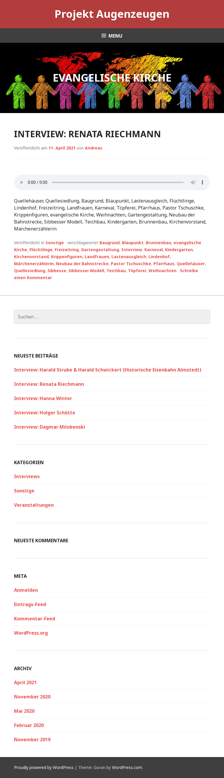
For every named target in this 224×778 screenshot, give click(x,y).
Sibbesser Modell (86, 270)
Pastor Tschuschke (131, 263)
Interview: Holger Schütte (44, 412)
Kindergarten (179, 249)
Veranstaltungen (34, 505)
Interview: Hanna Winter (43, 398)
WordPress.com (127, 767)
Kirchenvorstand (31, 256)
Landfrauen (97, 256)
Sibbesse (57, 270)
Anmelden (26, 590)
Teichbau (116, 270)
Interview (131, 249)
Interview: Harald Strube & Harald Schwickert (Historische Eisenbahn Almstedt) (107, 370)
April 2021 (25, 682)
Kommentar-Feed (34, 618)
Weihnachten (162, 270)
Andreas (93, 148)
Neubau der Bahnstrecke (82, 263)
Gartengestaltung (100, 249)
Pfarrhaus (163, 263)
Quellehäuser (191, 263)
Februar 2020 (29, 725)
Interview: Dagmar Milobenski (49, 427)
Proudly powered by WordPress (44, 767)
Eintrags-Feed (30, 604)
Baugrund (109, 242)
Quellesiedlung (29, 270)
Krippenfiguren (66, 256)
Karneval (153, 249)
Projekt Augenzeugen (112, 14)
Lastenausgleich (128, 256)
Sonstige (55, 242)
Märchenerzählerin (34, 263)
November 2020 (32, 696)
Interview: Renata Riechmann (87, 134)
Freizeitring (67, 249)
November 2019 (32, 739)
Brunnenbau (158, 242)
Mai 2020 (24, 711)
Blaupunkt (133, 242)
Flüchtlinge (40, 249)
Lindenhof (159, 256)
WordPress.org (31, 633)
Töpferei (137, 270)
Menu (115, 36)
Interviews (27, 476)
